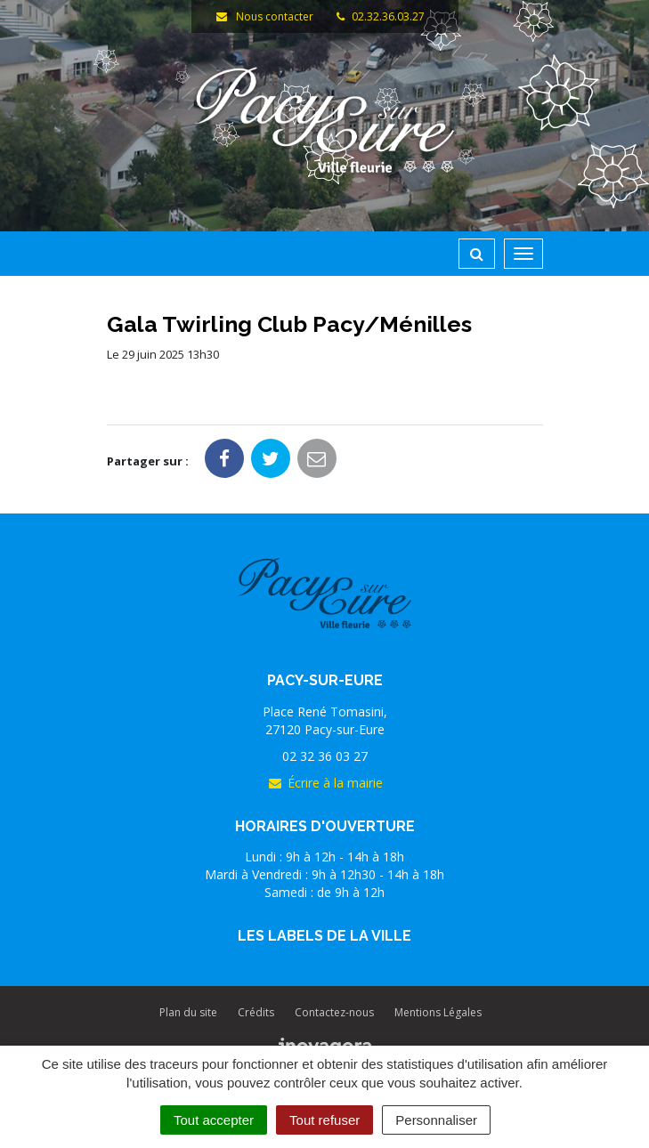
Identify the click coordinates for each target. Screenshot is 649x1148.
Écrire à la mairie (325, 782)
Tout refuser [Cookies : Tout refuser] (324, 1120)
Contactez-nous (334, 1012)
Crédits (256, 1012)
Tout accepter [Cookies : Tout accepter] (214, 1120)
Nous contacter (264, 16)
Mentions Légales (438, 1012)
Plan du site (188, 1012)
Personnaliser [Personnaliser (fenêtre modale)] (436, 1120)
